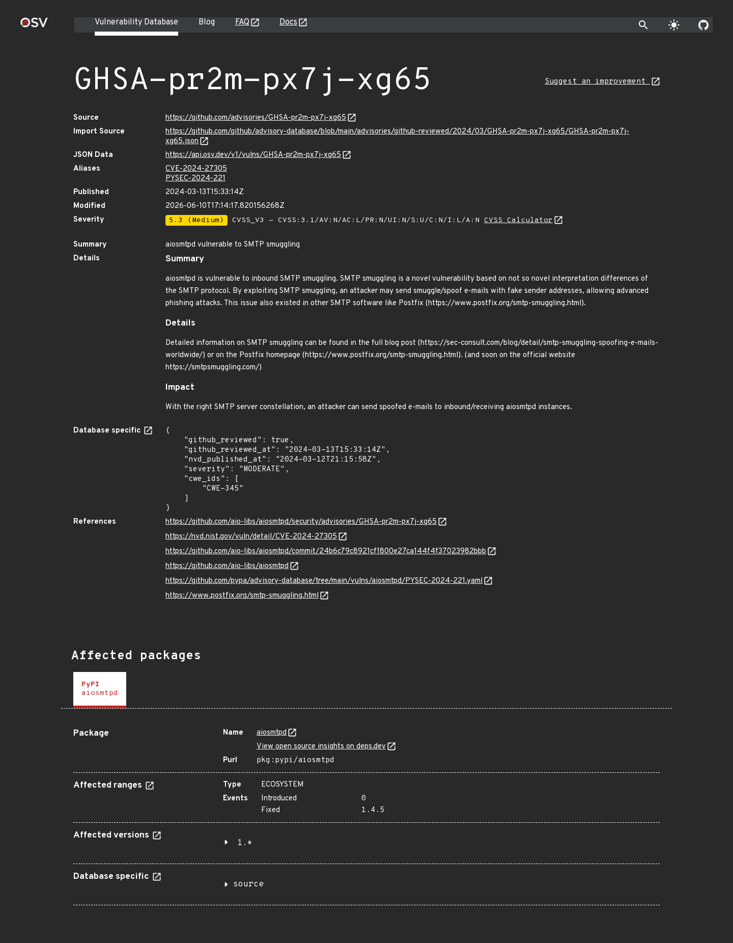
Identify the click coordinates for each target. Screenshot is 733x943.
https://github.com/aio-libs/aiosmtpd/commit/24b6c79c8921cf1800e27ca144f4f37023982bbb (325, 551)
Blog (207, 22)
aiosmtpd (272, 733)
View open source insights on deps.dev (321, 746)
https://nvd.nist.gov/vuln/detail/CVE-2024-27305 (251, 537)
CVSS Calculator (518, 220)
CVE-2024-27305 (196, 169)
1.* (244, 843)
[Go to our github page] (703, 25)
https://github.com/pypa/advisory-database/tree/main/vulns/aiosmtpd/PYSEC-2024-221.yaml (324, 581)
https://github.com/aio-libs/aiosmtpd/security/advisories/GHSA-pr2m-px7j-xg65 (301, 522)
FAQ (242, 22)
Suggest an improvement (597, 82)
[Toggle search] (643, 25)
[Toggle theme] (674, 25)
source (248, 884)
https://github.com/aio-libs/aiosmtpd (227, 566)
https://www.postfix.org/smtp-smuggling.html (242, 596)
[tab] (99, 690)
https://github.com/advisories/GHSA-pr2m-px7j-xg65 (255, 118)
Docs (288, 22)
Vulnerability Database (136, 22)
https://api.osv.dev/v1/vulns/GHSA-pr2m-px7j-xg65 (253, 155)
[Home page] (34, 25)
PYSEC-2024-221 (195, 178)
